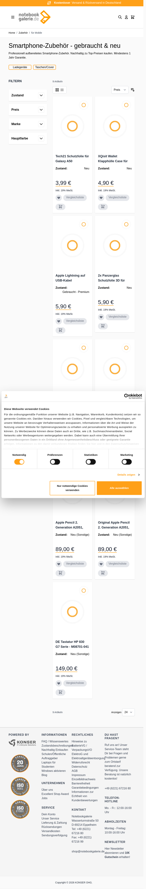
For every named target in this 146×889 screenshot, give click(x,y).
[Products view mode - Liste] (62, 90)
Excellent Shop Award (55, 793)
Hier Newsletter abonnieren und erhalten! (117, 853)
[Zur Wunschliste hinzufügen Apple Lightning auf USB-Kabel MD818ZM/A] (59, 321)
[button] (28, 81)
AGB (75, 770)
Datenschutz (79, 766)
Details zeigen (126, 474)
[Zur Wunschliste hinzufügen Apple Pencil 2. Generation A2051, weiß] (59, 564)
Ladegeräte (20, 67)
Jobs (44, 798)
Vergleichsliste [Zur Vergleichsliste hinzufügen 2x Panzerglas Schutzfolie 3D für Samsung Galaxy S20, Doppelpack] (117, 316)
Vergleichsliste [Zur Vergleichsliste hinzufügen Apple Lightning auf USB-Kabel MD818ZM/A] (75, 320)
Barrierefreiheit (81, 783)
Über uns (47, 789)
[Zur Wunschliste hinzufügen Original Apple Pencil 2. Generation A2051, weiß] (101, 564)
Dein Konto (48, 814)
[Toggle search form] (120, 17)
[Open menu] (13, 17)
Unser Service (50, 818)
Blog (44, 775)
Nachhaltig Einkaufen (55, 749)
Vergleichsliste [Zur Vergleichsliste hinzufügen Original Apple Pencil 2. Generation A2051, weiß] (117, 563)
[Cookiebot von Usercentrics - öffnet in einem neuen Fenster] (126, 396)
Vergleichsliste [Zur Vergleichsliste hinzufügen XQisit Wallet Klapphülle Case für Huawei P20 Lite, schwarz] (117, 197)
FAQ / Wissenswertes (55, 741)
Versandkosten (51, 831)
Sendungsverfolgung (54, 835)
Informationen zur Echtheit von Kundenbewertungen (85, 796)
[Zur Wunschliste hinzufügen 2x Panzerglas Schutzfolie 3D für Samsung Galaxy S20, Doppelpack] (101, 317)
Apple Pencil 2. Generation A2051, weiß (69, 527)
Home (12, 32)
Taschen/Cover (44, 67)
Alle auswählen (119, 487)
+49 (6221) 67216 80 (118, 788)
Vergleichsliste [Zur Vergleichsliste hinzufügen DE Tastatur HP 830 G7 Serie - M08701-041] (75, 682)
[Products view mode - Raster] (57, 90)
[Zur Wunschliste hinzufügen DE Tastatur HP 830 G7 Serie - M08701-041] (59, 683)
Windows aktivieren (54, 770)
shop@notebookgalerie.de (88, 851)
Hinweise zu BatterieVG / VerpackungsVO (82, 745)
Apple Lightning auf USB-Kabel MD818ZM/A (70, 280)
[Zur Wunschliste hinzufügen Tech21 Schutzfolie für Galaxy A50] (59, 198)
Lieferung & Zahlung (54, 822)
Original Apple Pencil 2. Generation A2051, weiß (114, 527)
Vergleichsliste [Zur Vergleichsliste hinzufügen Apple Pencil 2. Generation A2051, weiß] (75, 563)
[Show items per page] (128, 712)
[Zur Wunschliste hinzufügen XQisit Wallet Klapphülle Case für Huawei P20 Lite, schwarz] (101, 198)
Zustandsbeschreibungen (57, 745)
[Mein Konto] (126, 17)
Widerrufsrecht (81, 762)
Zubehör (23, 32)
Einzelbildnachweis (83, 779)
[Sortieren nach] (119, 90)
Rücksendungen (52, 826)
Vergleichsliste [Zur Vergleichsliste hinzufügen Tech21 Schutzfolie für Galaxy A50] (75, 197)
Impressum (79, 775)
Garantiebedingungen (85, 787)
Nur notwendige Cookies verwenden (72, 488)
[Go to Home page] (34, 17)
